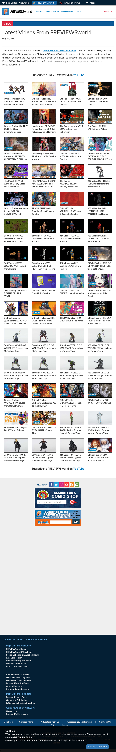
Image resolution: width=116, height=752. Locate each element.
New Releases (67, 11)
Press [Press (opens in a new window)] (65, 725)
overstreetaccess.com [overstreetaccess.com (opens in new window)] (17, 666)
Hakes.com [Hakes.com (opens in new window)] (11, 711)
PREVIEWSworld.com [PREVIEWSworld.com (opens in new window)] (16, 649)
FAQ (52, 725)
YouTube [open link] (78, 75)
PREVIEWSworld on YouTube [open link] (59, 50)
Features (40, 11)
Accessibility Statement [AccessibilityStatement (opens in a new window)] (79, 721)
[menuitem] (17, 11)
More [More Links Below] (92, 2)
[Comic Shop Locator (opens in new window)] (58, 494)
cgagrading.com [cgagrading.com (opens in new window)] (14, 686)
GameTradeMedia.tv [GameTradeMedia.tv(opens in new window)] (16, 663)
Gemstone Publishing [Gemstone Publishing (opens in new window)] (16, 700)
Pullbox (108, 11)
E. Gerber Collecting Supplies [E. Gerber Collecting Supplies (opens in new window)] (20, 703)
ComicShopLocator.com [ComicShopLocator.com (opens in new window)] (17, 674)
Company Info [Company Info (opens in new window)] (26, 721)
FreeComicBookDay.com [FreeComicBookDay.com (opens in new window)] (18, 677)
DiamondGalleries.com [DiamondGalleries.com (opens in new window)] (17, 714)
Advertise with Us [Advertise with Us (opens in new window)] (50, 721)
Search (78, 11)
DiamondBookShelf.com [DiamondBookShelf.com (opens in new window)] (17, 683)
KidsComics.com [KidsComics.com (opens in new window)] (14, 658)
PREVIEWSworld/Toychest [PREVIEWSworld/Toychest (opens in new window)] (19, 652)
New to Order (52, 11)
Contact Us (105, 721)
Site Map (8, 721)
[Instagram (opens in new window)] (61, 484)
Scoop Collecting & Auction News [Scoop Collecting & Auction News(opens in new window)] (22, 655)
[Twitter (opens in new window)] (56, 484)
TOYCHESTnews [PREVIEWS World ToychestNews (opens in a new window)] (72, 2)
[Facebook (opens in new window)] (51, 484)
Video (7, 23)
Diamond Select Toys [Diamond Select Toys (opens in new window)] (16, 697)
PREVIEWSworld (45, 2)
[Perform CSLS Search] (74, 502)
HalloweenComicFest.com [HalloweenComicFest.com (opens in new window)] (18, 680)
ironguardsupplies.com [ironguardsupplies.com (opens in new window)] (17, 689)
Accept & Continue (97, 746)
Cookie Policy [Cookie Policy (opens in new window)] (25, 737)
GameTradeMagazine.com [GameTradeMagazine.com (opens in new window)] (18, 660)
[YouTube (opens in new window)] (66, 484)
